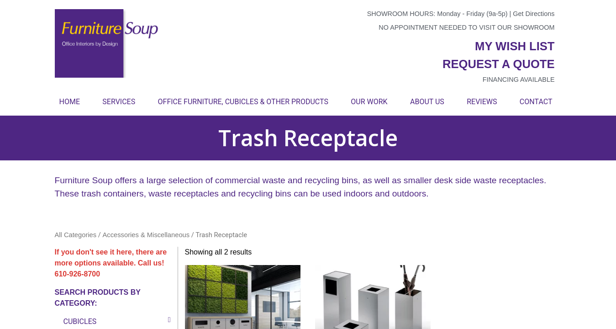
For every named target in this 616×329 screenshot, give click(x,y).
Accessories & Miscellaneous (146, 235)
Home (69, 101)
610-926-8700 (77, 274)
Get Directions (533, 13)
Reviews (482, 101)
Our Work (369, 101)
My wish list (514, 46)
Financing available (519, 79)
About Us (427, 101)
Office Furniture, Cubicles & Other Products (243, 101)
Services (118, 101)
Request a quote (498, 64)
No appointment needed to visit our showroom (466, 27)
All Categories (76, 235)
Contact (536, 101)
